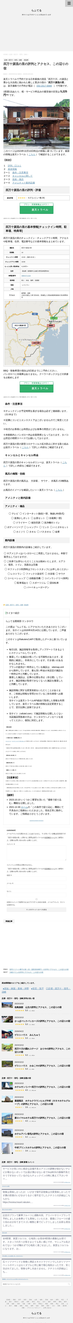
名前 (9, 875)
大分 (53, 1306)
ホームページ (8, 741)
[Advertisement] (36, 34)
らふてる (36, 10)
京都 (18, 1304)
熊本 (48, 1306)
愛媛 (15, 1306)
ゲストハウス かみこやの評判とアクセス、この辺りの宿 (42, 1066)
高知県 (26, 605)
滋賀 (13, 1304)
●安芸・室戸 (37, 988)
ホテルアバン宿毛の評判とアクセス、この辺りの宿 (39, 1134)
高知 (26, 1306)
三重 (7, 1304)
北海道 (8, 1299)
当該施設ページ (49, 837)
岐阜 (65, 1301)
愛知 (60, 1301)
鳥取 (46, 1304)
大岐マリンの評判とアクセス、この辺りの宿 (26, 972)
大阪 (23, 1304)
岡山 (57, 1304)
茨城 (46, 1299)
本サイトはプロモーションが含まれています (36, 1318)
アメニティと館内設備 (23, 182)
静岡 (54, 1301)
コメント (11, 844)
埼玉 (62, 1299)
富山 (38, 1301)
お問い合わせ (47, 1308)
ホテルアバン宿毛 (5, 1186)
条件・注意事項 (20, 172)
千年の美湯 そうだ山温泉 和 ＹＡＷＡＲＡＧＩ (12, 1255)
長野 (28, 1301)
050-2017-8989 (44, 86)
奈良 (34, 1304)
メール (10, 883)
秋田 (25, 1299)
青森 (14, 1299)
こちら (32, 154)
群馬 (57, 1299)
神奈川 (16, 1301)
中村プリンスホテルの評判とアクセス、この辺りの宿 (40, 1147)
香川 (10, 1306)
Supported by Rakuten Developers (36, 820)
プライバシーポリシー (34, 1308)
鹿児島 (65, 1306)
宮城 (30, 1299)
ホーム (24, 807)
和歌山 (40, 1304)
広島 (62, 1304)
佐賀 (37, 1306)
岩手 (19, 1299)
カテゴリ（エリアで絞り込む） (18, 741)
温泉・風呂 (18, 179)
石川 (44, 1301)
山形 (35, 1299)
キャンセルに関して (22, 176)
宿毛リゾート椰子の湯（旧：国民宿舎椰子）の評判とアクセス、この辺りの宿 (39, 969)
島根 (51, 1304)
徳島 (21, 1306)
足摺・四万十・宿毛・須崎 (14, 605)
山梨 (22, 1301)
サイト (9, 891)
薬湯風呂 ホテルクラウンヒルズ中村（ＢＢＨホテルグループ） (15, 1279)
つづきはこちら (67, 1182)
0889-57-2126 (26, 276)
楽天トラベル (36, 207)
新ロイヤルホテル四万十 (7, 1209)
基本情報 (12, 169)
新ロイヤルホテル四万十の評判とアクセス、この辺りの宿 (42, 1118)
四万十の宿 (4, 1232)
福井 (49, 1301)
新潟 (33, 1301)
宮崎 (58, 1306)
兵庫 (29, 1304)
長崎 (42, 1306)
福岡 (32, 1306)
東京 (10, 1301)
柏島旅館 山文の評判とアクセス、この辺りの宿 (38, 1007)
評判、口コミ (14, 165)
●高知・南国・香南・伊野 (16, 988)
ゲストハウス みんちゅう (27, 1035)
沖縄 (23, 1308)
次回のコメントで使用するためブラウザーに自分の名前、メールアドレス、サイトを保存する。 (36, 903)
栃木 (51, 1299)
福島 (41, 1299)
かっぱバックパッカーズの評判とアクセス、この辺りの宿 (42, 1021)
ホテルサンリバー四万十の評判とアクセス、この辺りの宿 (42, 1087)
